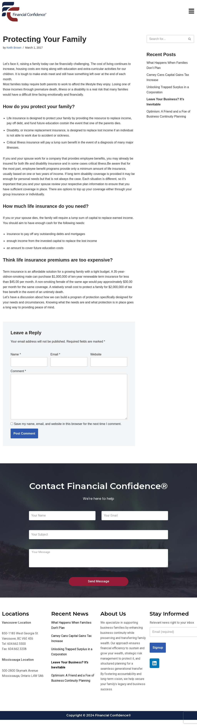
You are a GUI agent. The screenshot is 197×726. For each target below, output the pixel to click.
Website (96, 358)
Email (55, 358)
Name (16, 358)
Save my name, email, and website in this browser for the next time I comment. (67, 428)
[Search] (166, 39)
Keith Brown (14, 47)
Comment (18, 375)
